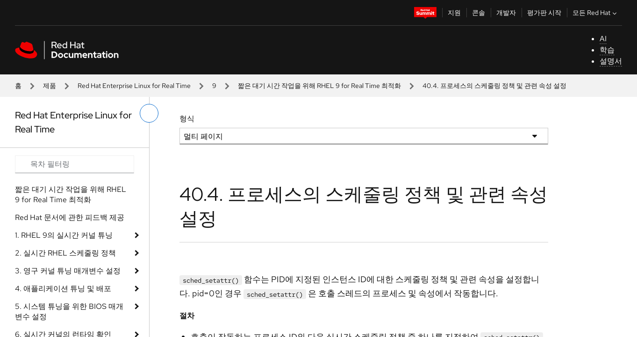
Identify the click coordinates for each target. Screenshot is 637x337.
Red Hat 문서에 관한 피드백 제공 (69, 217)
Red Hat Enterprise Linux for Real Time (134, 85)
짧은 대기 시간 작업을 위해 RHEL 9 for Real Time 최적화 (319, 85)
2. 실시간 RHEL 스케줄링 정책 (65, 253)
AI (603, 39)
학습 (607, 50)
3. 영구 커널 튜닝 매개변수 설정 (68, 271)
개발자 (506, 12)
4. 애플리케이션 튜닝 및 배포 (63, 288)
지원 (454, 12)
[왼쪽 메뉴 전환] (149, 113)
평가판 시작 (544, 12)
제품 (49, 85)
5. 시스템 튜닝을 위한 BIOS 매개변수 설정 (69, 311)
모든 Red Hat (596, 12)
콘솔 (478, 12)
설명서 (611, 61)
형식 (186, 119)
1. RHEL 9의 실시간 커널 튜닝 (64, 235)
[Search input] (74, 164)
